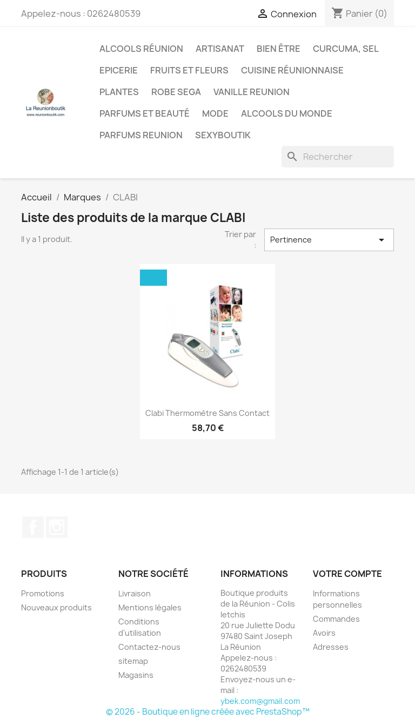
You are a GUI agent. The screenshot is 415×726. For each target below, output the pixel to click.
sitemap (133, 661)
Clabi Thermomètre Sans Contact (207, 413)
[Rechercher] (338, 156)
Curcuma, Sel (346, 49)
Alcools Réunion (141, 49)
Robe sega (176, 92)
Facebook (33, 527)
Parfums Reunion (141, 135)
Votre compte (347, 574)
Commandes (336, 619)
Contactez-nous (149, 647)
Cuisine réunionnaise (292, 70)
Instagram (57, 527)
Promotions (42, 593)
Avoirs (324, 633)
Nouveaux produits (56, 607)
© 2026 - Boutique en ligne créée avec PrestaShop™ (208, 711)
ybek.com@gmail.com (260, 701)
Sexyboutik (223, 135)
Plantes (119, 92)
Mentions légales (150, 607)
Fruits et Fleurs (189, 70)
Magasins (135, 675)
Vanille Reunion (251, 92)
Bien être (278, 49)
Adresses (331, 647)
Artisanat (220, 49)
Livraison (134, 593)
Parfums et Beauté (144, 113)
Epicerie (118, 70)
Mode (215, 113)
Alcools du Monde (286, 113)
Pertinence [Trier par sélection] (329, 239)
